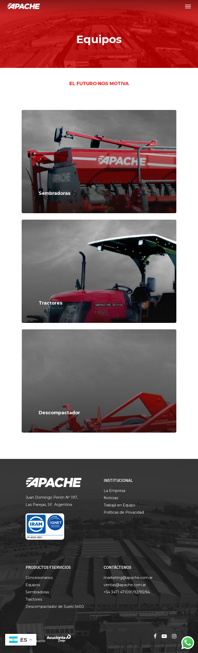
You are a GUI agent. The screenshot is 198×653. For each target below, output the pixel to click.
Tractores (34, 599)
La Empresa (114, 490)
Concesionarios (39, 577)
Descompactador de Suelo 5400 (55, 606)
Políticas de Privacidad (124, 512)
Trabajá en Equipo (119, 505)
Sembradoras (37, 592)
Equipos (33, 585)
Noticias (111, 498)
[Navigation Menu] (188, 6)
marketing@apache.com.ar (128, 577)
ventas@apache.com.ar (125, 585)
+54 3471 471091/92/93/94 (127, 592)
